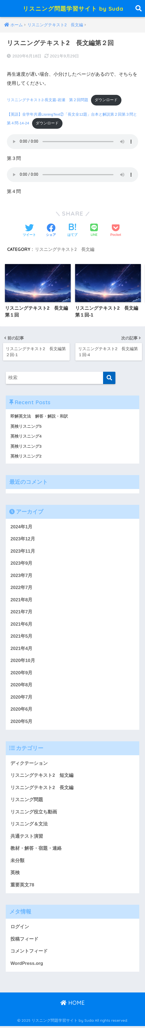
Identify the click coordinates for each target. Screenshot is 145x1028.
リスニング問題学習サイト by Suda (73, 8)
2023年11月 (22, 551)
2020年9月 (21, 673)
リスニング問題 (26, 801)
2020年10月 (22, 661)
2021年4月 (21, 649)
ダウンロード (106, 100)
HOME (72, 1004)
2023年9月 (21, 563)
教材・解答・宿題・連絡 (36, 850)
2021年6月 (21, 624)
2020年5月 (21, 722)
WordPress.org (26, 965)
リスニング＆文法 (29, 825)
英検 (15, 874)
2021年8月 (21, 600)
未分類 (17, 862)
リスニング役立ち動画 (33, 813)
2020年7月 (21, 698)
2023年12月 (22, 539)
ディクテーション (29, 764)
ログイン (19, 928)
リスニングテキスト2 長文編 (64, 249)
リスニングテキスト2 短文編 (41, 776)
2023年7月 (21, 575)
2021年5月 (21, 636)
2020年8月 (21, 685)
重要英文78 (22, 886)
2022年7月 (21, 588)
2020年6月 (21, 710)
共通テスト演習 (26, 837)
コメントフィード (29, 953)
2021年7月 (21, 612)
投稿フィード (24, 940)
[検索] (109, 377)
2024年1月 (21, 526)
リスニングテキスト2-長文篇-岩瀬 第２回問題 (47, 100)
